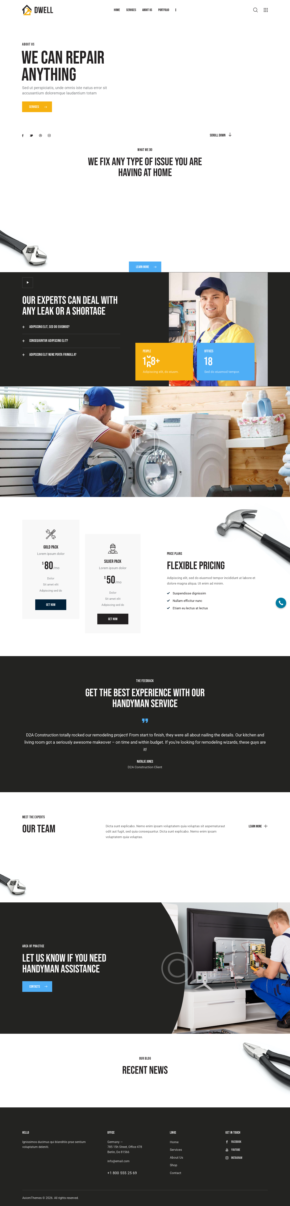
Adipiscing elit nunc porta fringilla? (53, 355)
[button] (71, 327)
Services (38, 106)
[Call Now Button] (281, 603)
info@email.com (118, 1161)
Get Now (50, 616)
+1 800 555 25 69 (122, 1173)
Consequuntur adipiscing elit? (48, 341)
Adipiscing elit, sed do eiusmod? (49, 327)
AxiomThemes (32, 1198)
